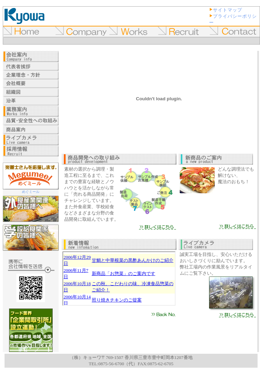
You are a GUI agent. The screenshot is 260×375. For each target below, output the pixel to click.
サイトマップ (227, 10)
